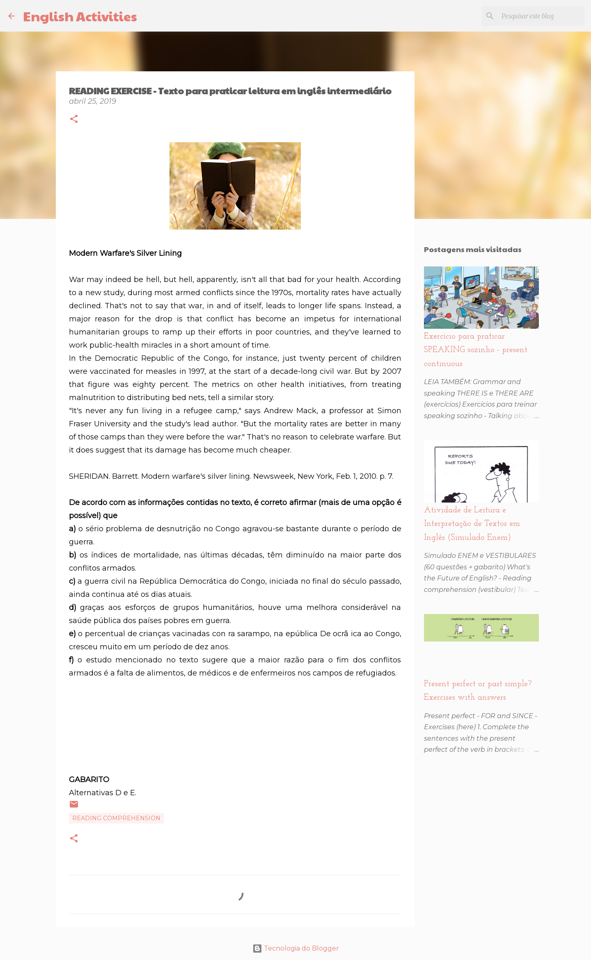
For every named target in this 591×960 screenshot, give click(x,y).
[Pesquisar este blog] (541, 16)
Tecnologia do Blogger (295, 948)
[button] (74, 120)
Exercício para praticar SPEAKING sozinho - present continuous (475, 350)
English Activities (80, 16)
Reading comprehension (116, 818)
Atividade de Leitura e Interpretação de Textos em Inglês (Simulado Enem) (472, 524)
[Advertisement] (235, 739)
